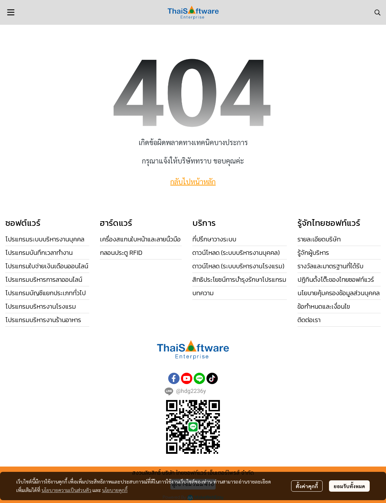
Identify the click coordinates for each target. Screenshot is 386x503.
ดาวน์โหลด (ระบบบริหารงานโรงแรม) (238, 266)
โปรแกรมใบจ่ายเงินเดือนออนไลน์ (46, 266)
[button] (377, 12)
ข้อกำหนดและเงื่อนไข (323, 306)
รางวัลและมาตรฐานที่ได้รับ (330, 266)
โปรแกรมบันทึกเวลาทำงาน (39, 252)
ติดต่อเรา (308, 320)
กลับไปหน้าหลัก (193, 181)
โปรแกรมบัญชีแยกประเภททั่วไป (45, 293)
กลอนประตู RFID (121, 252)
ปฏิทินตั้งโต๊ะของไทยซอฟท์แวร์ (335, 279)
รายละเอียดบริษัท (319, 239)
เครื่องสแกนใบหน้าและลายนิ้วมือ (140, 239)
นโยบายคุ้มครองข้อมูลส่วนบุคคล (338, 293)
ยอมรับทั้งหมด (349, 486)
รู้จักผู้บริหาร (313, 252)
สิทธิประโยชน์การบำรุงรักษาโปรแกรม (239, 279)
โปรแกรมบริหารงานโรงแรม (40, 306)
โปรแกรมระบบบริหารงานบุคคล (44, 239)
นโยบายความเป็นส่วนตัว (66, 490)
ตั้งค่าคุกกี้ (307, 486)
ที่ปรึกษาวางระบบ (214, 239)
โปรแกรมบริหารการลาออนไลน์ (43, 279)
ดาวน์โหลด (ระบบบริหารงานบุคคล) (236, 252)
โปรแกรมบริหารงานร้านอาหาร (43, 320)
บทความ (203, 293)
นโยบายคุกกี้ (114, 490)
